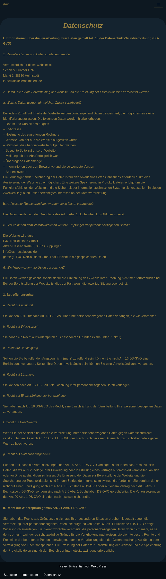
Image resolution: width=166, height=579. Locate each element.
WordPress (99, 566)
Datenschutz (52, 574)
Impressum (30, 574)
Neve (63, 566)
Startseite (10, 574)
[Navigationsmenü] (158, 4)
